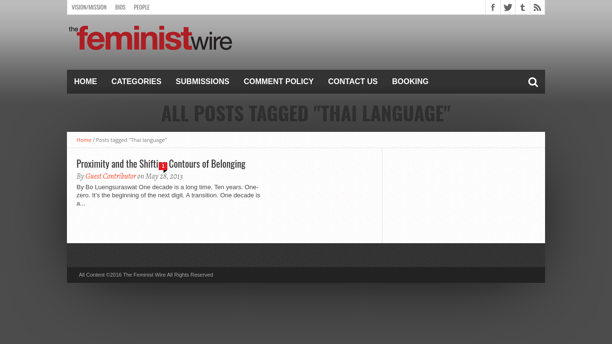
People (142, 7)
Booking (410, 81)
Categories (136, 81)
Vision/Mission (89, 7)
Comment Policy (279, 81)
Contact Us (353, 81)
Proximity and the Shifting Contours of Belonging (160, 163)
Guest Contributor (111, 176)
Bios (120, 7)
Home (85, 81)
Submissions (203, 81)
